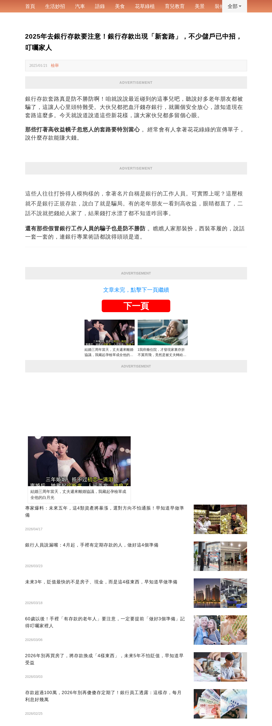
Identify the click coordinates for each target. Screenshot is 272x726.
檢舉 (55, 65)
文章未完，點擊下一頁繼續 (136, 290)
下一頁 (136, 306)
